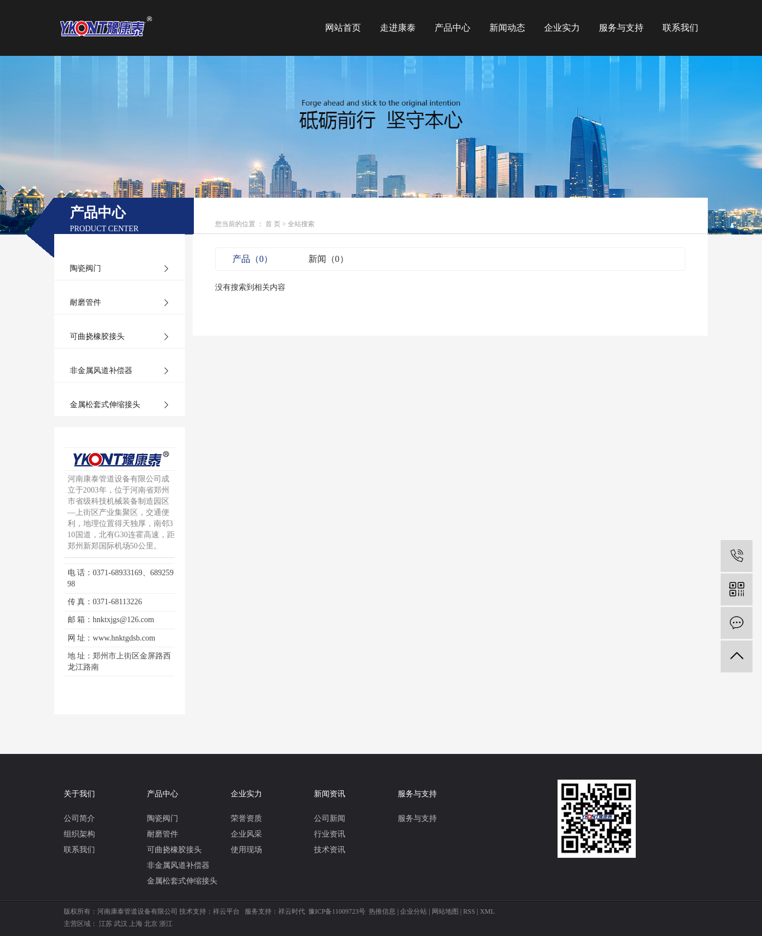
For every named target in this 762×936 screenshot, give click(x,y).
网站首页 (343, 27)
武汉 (120, 924)
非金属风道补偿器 (101, 370)
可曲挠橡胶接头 (97, 336)
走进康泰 (398, 27)
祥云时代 (291, 911)
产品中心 (452, 27)
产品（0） (252, 259)
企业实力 (562, 27)
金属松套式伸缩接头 (105, 404)
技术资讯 (329, 850)
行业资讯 (329, 834)
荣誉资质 (246, 818)
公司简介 (79, 818)
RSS (469, 911)
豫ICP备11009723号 (336, 911)
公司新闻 (329, 818)
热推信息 (382, 911)
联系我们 (680, 27)
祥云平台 (226, 911)
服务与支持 (621, 27)
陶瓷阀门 (85, 268)
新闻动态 (507, 27)
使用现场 (246, 850)
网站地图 (445, 911)
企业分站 (413, 911)
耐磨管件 (85, 302)
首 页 (272, 224)
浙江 (166, 924)
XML (487, 911)
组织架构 (79, 834)
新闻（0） (328, 259)
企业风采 (246, 834)
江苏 (105, 924)
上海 (135, 924)
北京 (151, 924)
